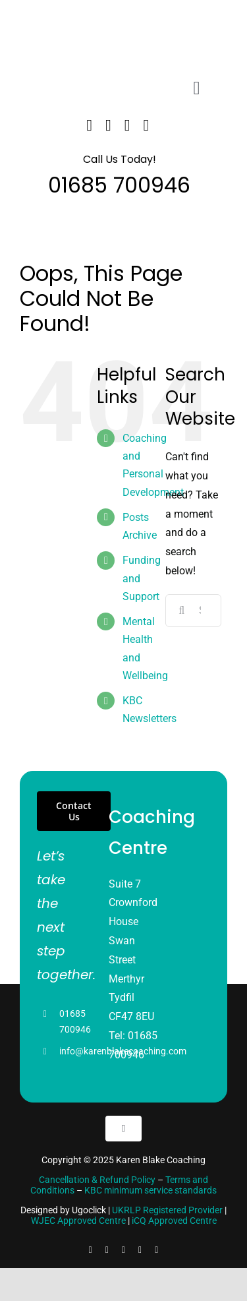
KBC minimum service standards (150, 1190)
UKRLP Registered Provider (167, 1210)
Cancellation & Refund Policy (97, 1179)
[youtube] (140, 1250)
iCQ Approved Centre (174, 1220)
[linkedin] (127, 125)
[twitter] (108, 125)
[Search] (181, 610)
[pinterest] (156, 1250)
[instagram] (146, 125)
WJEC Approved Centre (78, 1220)
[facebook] (89, 125)
